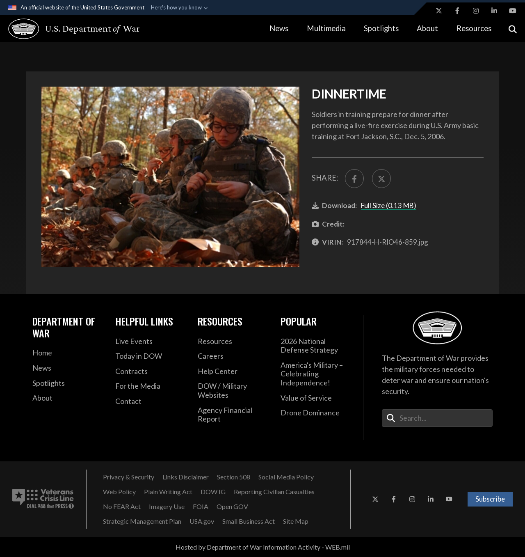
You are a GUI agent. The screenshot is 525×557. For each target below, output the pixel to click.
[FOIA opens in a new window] (200, 506)
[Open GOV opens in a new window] (232, 506)
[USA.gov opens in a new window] (201, 521)
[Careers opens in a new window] (233, 356)
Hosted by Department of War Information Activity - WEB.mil (263, 547)
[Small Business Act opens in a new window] (248, 521)
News (278, 28)
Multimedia (326, 28)
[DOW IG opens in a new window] (213, 491)
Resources (474, 28)
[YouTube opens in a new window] (513, 11)
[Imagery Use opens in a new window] (167, 506)
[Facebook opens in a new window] (457, 11)
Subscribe (490, 499)
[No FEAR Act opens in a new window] (122, 506)
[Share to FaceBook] (354, 178)
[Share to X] (381, 178)
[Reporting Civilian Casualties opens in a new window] (274, 491)
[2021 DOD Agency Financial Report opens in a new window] (233, 415)
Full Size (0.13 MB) (388, 205)
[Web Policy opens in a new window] (119, 491)
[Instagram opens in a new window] (476, 11)
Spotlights (381, 28)
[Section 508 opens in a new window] (233, 477)
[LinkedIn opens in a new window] (494, 11)
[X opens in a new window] (439, 11)
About (427, 28)
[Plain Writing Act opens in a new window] (168, 491)
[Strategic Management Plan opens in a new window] (142, 521)
